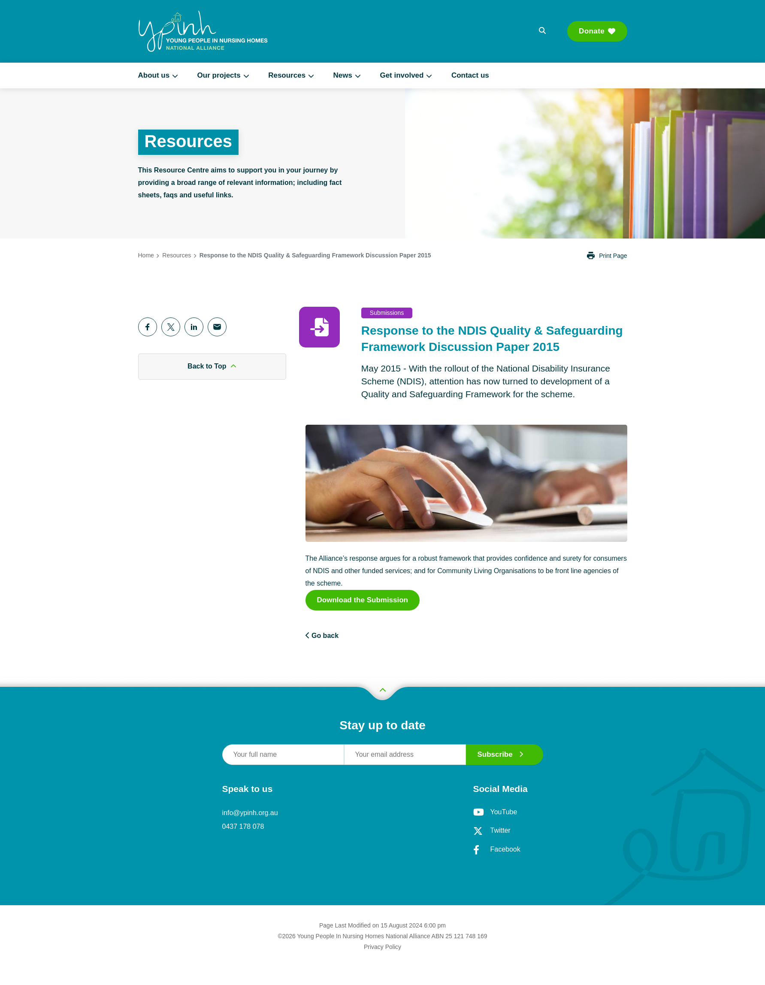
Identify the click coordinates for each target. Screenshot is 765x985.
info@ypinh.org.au (250, 812)
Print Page (607, 256)
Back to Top (211, 366)
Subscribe (500, 754)
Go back (322, 635)
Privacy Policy (382, 946)
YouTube (495, 812)
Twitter (492, 831)
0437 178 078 (243, 826)
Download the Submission (362, 600)
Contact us (470, 75)
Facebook (496, 850)
